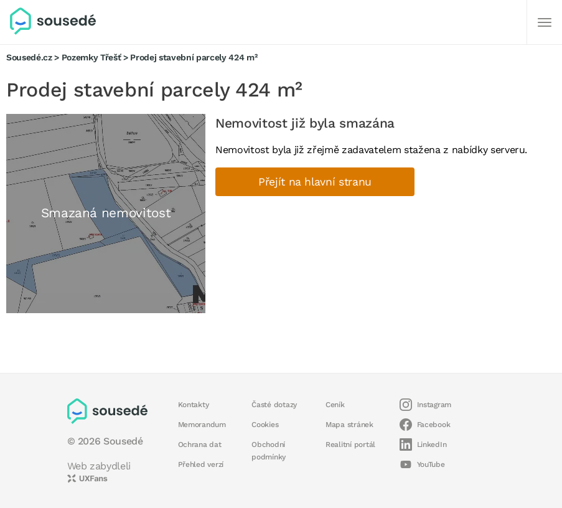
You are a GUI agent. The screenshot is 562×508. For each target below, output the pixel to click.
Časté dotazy (274, 404)
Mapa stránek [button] (349, 424)
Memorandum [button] (202, 424)
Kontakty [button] (193, 404)
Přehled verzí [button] (201, 464)
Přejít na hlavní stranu (315, 182)
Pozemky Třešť (91, 57)
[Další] (544, 22)
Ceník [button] (335, 404)
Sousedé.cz (29, 57)
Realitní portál (350, 444)
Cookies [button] (264, 424)
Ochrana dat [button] (200, 444)
